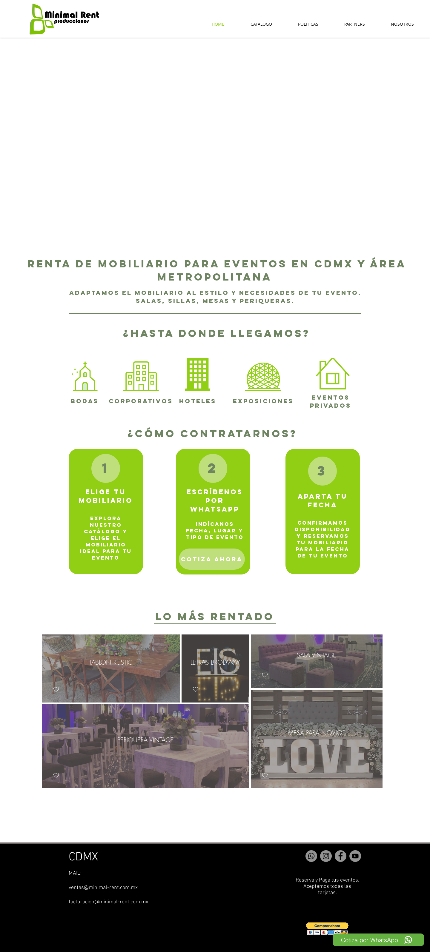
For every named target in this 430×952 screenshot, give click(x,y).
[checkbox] (56, 689)
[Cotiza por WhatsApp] (378, 939)
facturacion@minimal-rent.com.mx (108, 902)
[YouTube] (355, 856)
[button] (327, 929)
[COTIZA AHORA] (212, 559)
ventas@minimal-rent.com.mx (103, 888)
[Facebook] (340, 856)
